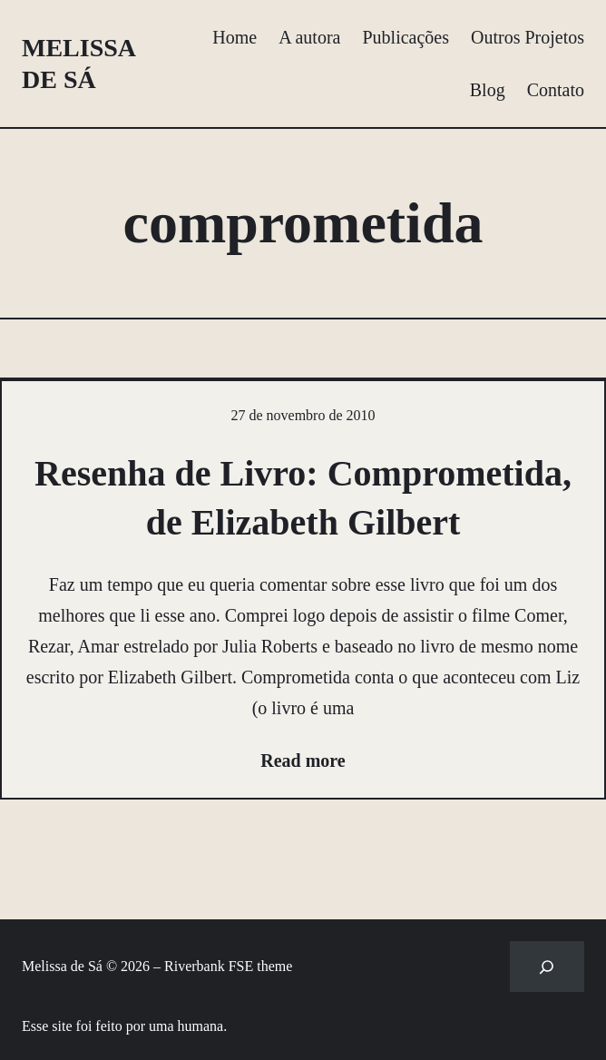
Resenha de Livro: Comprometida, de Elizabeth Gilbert (303, 498)
